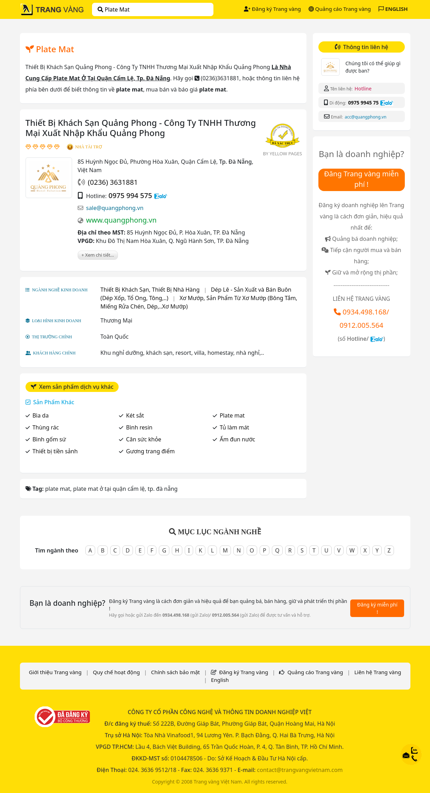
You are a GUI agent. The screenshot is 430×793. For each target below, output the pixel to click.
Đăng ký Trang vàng (272, 8)
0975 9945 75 (363, 102)
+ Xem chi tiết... (98, 255)
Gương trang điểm (150, 451)
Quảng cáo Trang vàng (340, 8)
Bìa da (41, 415)
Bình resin (139, 427)
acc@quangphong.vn (365, 117)
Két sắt (135, 415)
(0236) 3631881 (113, 182)
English (220, 679)
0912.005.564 (361, 325)
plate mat (113, 9)
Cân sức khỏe (143, 439)
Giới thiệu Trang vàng (55, 672)
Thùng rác (46, 427)
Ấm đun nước (237, 439)
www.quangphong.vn (121, 220)
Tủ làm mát (234, 427)
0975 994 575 (130, 195)
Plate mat (232, 415)
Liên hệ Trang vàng (377, 672)
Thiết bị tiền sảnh (55, 451)
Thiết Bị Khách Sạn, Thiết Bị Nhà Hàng (149, 289)
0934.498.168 (364, 312)
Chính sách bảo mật (175, 672)
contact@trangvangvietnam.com (300, 770)
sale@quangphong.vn (114, 208)
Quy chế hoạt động (116, 672)
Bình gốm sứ (49, 439)
